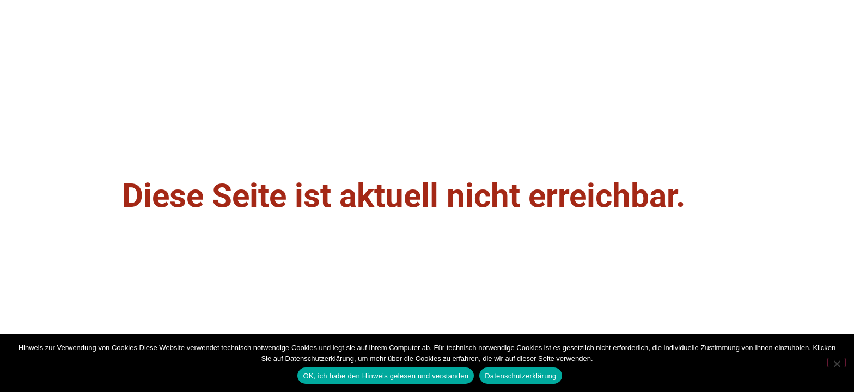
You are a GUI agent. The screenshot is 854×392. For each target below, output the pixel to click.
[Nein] (836, 362)
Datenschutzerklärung (520, 376)
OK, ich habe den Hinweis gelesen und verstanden (385, 376)
